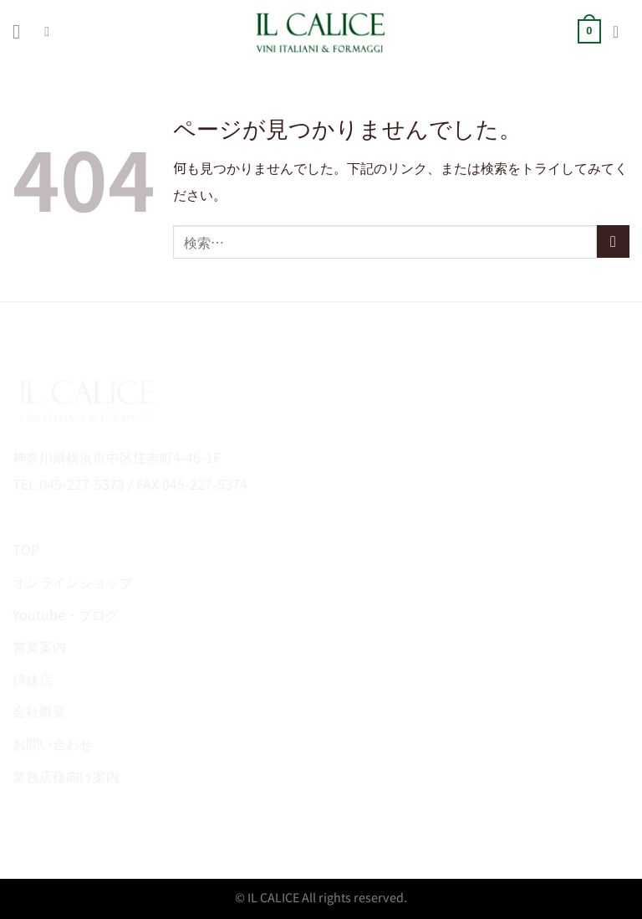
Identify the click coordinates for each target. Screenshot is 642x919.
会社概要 (39, 711)
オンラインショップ (73, 582)
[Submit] (613, 241)
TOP (26, 549)
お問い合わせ (53, 743)
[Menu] (23, 31)
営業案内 (39, 646)
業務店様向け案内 (66, 776)
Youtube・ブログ (66, 614)
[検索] (51, 31)
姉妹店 (33, 679)
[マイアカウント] (621, 31)
